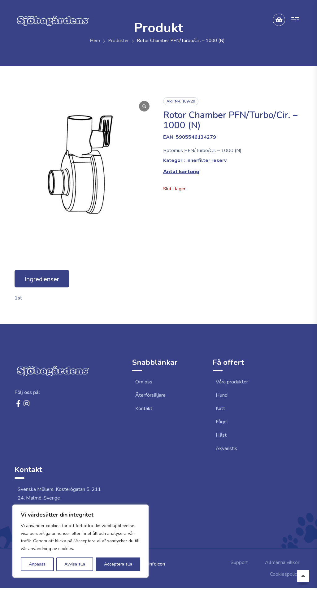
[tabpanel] (158, 298)
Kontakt (143, 408)
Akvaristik (226, 448)
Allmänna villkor (282, 562)
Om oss (143, 381)
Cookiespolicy (284, 574)
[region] (80, 541)
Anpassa (37, 564)
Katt (220, 408)
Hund (222, 395)
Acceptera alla (118, 564)
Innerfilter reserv (206, 160)
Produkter (118, 40)
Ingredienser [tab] (41, 279)
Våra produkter (232, 381)
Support (239, 562)
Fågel (222, 421)
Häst (221, 435)
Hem (95, 40)
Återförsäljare (150, 395)
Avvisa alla (74, 564)
